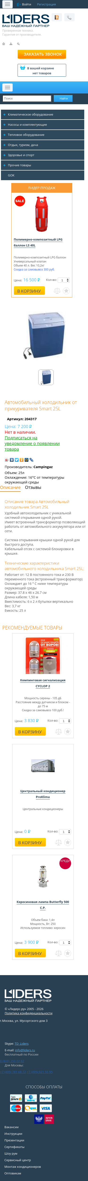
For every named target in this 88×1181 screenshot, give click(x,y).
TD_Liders (22, 1043)
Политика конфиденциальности (28, 1013)
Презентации (14, 1140)
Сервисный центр (17, 1160)
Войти (26, 4)
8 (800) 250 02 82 (12, 1061)
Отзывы (33, 487)
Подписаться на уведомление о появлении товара (32, 443)
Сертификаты (14, 1147)
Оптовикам (12, 1173)
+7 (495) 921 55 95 (40, 1072)
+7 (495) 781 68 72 (13, 1072)
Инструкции (13, 1133)
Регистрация (46, 4)
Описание (10, 487)
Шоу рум (10, 1153)
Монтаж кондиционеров (22, 1166)
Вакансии (11, 1127)
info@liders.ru (25, 1050)
